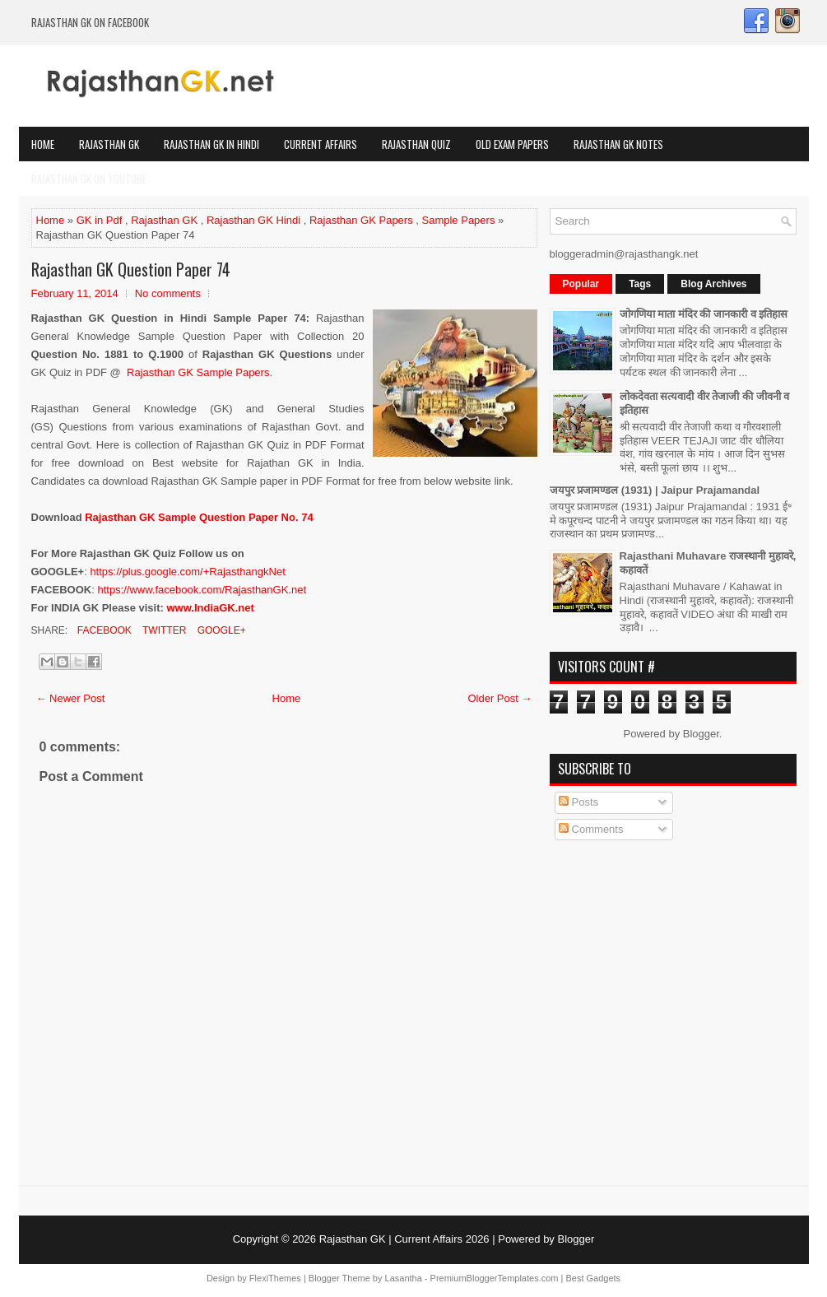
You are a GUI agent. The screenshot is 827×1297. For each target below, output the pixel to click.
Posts (578, 802)
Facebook (103, 630)
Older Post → (499, 698)
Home (42, 144)
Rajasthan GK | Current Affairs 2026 (404, 1239)
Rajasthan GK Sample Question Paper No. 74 (199, 517)
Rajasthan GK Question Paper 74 (130, 269)
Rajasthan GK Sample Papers (198, 372)
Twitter (163, 630)
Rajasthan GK (109, 144)
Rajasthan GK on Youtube (88, 178)
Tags (640, 284)
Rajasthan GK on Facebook (90, 22)
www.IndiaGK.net (209, 608)
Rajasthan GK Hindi (253, 220)
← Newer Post (70, 698)
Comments (591, 829)
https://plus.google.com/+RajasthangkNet (187, 571)
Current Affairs (320, 144)
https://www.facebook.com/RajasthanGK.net (201, 589)
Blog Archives (713, 284)
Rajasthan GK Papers (361, 220)
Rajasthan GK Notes (618, 144)
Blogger (701, 734)
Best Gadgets (592, 1278)
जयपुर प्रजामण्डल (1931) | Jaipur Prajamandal (655, 490)
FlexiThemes (275, 1278)
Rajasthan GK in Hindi (211, 144)
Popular (581, 284)
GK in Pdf (100, 220)
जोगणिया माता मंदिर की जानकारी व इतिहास (704, 314)
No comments (168, 293)
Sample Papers (458, 220)
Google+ (219, 630)
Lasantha (403, 1278)
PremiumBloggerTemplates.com (494, 1278)
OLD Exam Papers (512, 144)
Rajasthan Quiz (416, 144)
